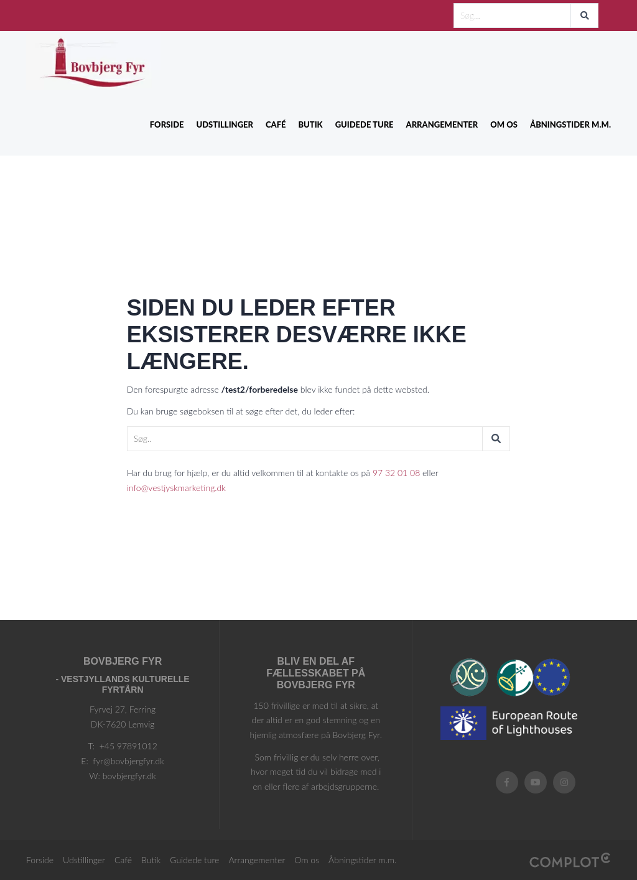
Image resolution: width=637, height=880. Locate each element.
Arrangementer (442, 124)
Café (276, 124)
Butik (310, 124)
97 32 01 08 (396, 472)
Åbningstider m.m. (570, 124)
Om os (504, 124)
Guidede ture (364, 124)
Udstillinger (225, 124)
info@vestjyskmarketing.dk (176, 487)
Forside (167, 124)
